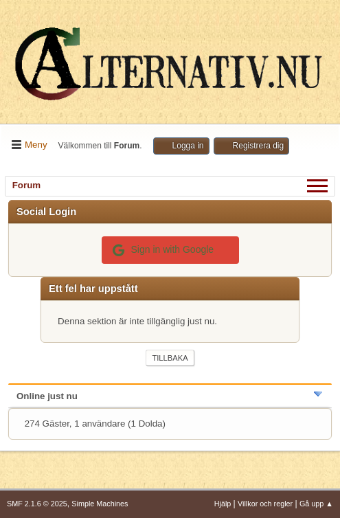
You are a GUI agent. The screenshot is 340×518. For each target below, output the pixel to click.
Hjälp (222, 503)
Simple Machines (99, 503)
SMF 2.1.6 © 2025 (37, 503)
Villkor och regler (265, 503)
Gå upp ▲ (316, 503)
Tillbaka (170, 358)
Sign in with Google (163, 250)
